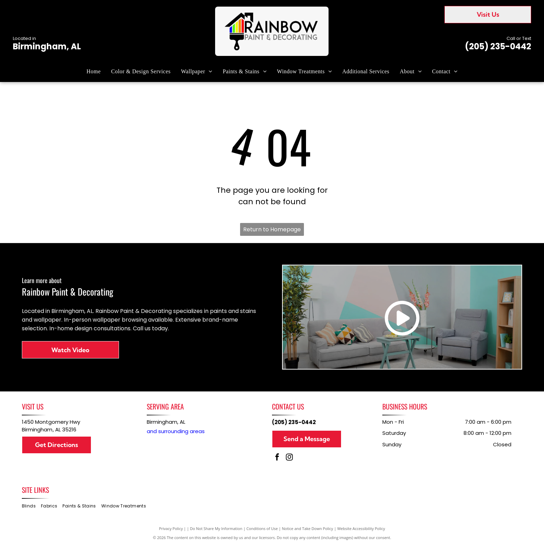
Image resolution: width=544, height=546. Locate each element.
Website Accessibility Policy (361, 528)
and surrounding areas (176, 431)
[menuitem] (93, 71)
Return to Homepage (272, 229)
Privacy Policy (171, 528)
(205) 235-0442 (498, 46)
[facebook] (277, 458)
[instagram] (289, 458)
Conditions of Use (262, 528)
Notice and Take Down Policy (307, 528)
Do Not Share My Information (216, 528)
